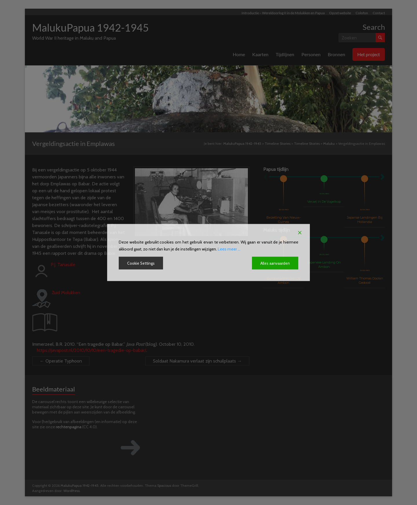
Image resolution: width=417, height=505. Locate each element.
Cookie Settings (141, 263)
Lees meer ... (229, 249)
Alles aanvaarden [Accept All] (275, 263)
